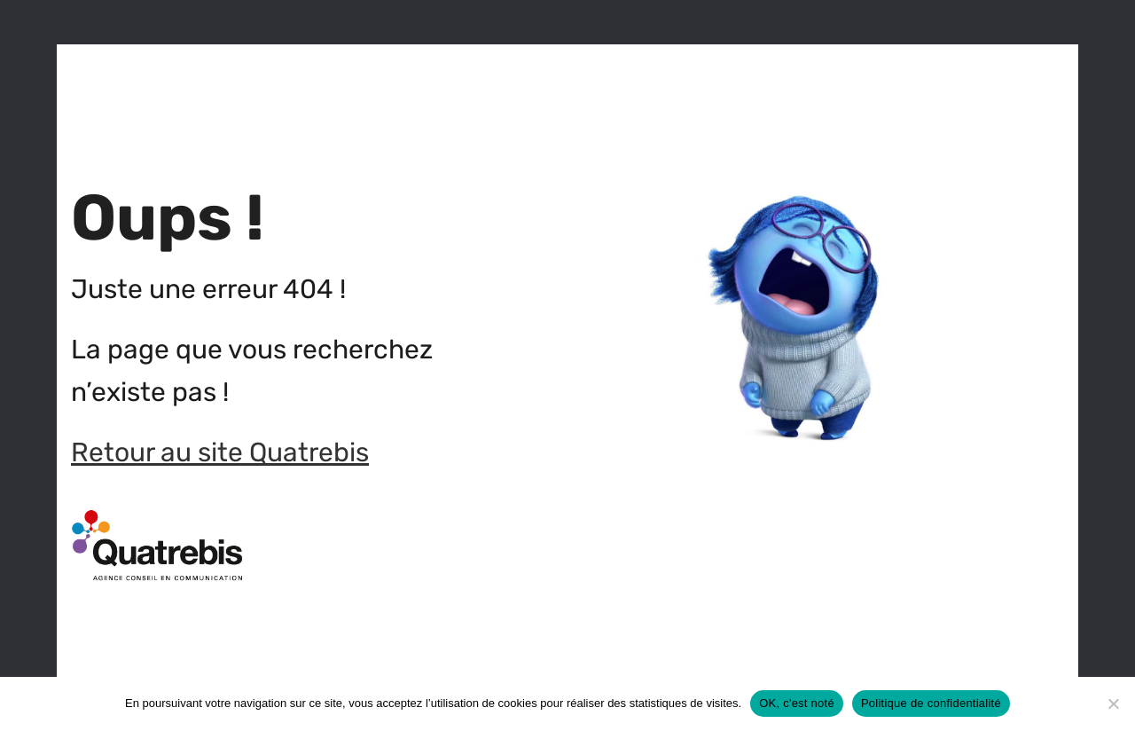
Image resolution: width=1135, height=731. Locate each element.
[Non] (1113, 703)
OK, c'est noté (796, 703)
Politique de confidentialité (931, 703)
